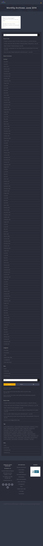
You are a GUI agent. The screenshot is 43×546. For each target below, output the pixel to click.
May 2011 (6, 329)
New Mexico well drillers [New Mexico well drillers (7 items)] (22, 433)
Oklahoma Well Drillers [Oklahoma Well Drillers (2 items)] (17, 435)
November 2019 (7, 104)
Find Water (6, 350)
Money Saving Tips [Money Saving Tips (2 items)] (7, 433)
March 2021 (6, 66)
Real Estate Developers (21, 474)
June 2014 (6, 255)
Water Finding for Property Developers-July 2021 (13, 45)
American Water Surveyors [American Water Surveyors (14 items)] (8, 426)
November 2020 (7, 76)
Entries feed (6, 447)
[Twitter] (3, 484)
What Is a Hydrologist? (8, 18)
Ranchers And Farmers (21, 467)
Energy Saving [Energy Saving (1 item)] (32, 428)
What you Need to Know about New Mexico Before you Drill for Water (17, 391)
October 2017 (6, 162)
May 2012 (6, 310)
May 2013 (6, 286)
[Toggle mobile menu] (41, 2)
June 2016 (6, 198)
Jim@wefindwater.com (7, 480)
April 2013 (6, 288)
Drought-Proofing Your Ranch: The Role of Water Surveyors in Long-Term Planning (20, 41)
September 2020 (7, 80)
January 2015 (6, 238)
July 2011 (6, 327)
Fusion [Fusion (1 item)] (16, 430)
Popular (9, 384)
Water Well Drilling (7, 362)
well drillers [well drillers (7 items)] (26, 439)
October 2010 (6, 343)
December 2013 (7, 269)
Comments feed (7, 373)
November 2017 (7, 159)
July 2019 (6, 114)
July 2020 (6, 85)
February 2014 (7, 265)
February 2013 (7, 291)
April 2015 (6, 231)
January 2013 (6, 293)
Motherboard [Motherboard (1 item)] (14, 433)
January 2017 (6, 183)
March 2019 (6, 123)
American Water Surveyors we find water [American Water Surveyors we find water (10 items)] (22, 426)
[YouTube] (9, 484)
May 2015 (6, 229)
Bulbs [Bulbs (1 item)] (5, 428)
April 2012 (6, 312)
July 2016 (6, 195)
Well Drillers (21, 472)
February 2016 (7, 207)
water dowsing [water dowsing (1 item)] (26, 437)
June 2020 (6, 88)
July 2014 (6, 253)
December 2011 (7, 322)
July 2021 (6, 64)
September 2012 (7, 300)
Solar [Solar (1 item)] (29, 435)
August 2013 (6, 279)
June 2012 (6, 308)
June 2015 (6, 226)
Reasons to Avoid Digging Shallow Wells (12, 420)
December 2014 (7, 241)
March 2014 (6, 262)
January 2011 (6, 339)
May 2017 (6, 174)
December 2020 (7, 73)
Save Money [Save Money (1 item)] (25, 435)
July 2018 (6, 143)
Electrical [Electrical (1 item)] (17, 428)
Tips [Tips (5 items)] (16, 437)
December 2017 (7, 157)
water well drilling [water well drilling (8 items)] (7, 439)
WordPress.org (7, 375)
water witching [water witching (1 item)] (14, 439)
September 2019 (7, 109)
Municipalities (21, 476)
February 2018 (7, 152)
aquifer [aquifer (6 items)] (36, 426)
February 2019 (7, 126)
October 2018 (6, 135)
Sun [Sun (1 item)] (37, 435)
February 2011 (6, 336)
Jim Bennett (6, 19)
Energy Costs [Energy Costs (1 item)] (26, 428)
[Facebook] (6, 484)
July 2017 (6, 169)
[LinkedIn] (7, 487)
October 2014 (6, 245)
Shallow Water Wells (8, 357)
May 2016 (6, 200)
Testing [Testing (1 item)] (5, 437)
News (5, 355)
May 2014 (6, 257)
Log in (5, 368)
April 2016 (6, 202)
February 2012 (7, 317)
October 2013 (6, 274)
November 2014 (7, 243)
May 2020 (6, 90)
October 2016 (6, 190)
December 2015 (7, 212)
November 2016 (7, 188)
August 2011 (6, 324)
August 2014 (6, 250)
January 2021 (6, 71)
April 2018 (6, 147)
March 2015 (6, 233)
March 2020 (6, 95)
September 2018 (7, 138)
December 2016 (7, 186)
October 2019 (6, 107)
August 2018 (6, 140)
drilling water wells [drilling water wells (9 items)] (10, 428)
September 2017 (7, 164)
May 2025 (6, 61)
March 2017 (6, 178)
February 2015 (7, 236)
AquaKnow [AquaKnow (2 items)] (32, 426)
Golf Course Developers (21, 479)
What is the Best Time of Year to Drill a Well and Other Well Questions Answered (19, 395)
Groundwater (6, 352)
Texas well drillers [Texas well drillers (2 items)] (11, 437)
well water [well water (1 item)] (31, 439)
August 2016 (6, 193)
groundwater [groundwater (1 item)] (20, 430)
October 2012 (6, 298)
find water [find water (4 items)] (12, 430)
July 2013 (6, 281)
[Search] (38, 35)
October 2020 (6, 78)
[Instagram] (12, 484)
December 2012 (7, 296)
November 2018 (7, 133)
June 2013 (6, 284)
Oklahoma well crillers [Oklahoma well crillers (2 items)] (8, 435)
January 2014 (6, 267)
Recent (21, 384)
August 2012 (6, 303)
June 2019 (6, 116)
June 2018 (6, 145)
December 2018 (7, 131)
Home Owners (21, 469)
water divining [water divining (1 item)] (20, 437)
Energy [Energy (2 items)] (21, 428)
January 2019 (6, 128)
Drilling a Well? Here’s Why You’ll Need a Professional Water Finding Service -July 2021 (21, 43)
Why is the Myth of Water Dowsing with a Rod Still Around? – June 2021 (18, 52)
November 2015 (7, 214)
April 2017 (6, 176)
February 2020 (7, 97)
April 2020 (6, 92)
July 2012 (6, 305)
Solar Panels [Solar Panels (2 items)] (33, 435)
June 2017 (6, 171)
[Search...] (20, 35)
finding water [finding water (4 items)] (6, 430)
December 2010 (7, 341)
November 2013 (7, 272)
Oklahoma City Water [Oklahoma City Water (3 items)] (31, 433)
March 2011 (6, 334)
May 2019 (6, 119)
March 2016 (6, 205)
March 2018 (6, 150)
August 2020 (6, 83)
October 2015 (6, 217)
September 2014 (7, 248)
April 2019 (6, 121)
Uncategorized (7, 359)
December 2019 (7, 102)
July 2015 (6, 224)
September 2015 (7, 219)
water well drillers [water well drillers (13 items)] (34, 437)
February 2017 (7, 181)
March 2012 (6, 315)
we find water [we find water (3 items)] (20, 439)
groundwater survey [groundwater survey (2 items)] (27, 430)
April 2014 (6, 260)
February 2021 (7, 68)
